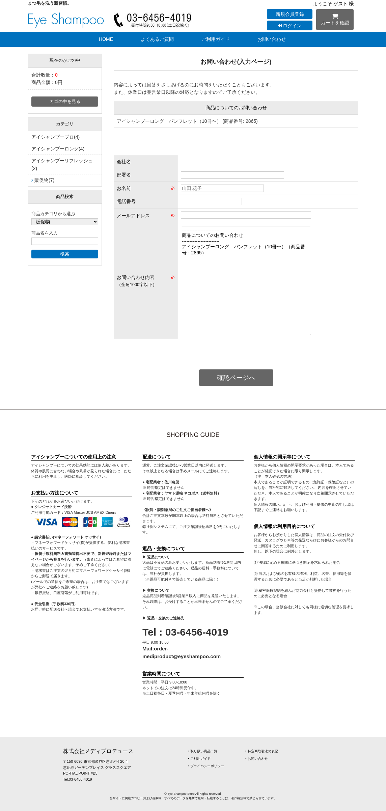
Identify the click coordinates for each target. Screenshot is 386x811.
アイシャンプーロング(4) (57, 148)
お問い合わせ (271, 39)
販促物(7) (44, 180)
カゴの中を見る (65, 101)
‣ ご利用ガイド (199, 758)
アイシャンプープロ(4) (55, 137)
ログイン (290, 25)
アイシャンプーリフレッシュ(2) (62, 164)
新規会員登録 (290, 14)
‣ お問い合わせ (256, 758)
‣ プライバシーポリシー (206, 766)
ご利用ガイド (215, 39)
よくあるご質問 (157, 39)
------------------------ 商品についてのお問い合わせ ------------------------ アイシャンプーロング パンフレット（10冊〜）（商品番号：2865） (246, 281)
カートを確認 (335, 20)
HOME (106, 39)
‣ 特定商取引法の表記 (261, 751)
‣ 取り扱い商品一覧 (202, 751)
